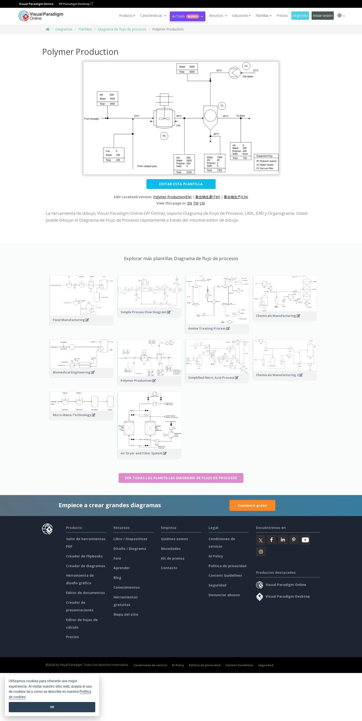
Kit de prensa (172, 558)
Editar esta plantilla (181, 184)
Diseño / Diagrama (130, 548)
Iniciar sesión (322, 15)
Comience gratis (252, 505)
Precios (282, 15)
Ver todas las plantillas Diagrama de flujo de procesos (181, 478)
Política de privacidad (227, 566)
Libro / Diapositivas (130, 538)
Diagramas (64, 29)
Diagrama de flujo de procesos (122, 29)
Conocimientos (127, 587)
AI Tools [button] (187, 16)
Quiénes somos (174, 538)
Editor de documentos (85, 592)
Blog (117, 577)
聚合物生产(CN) (236, 197)
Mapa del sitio (126, 614)
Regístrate (300, 15)
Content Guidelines (225, 575)
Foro (117, 558)
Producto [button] (127, 15)
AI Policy (216, 556)
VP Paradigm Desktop (76, 4)
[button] (153, 15)
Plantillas (85, 29)
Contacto (169, 567)
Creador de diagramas (85, 566)
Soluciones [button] (241, 15)
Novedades (171, 548)
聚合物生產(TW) (207, 197)
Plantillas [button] (264, 15)
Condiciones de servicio (150, 665)
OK (52, 707)
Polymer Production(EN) (172, 197)
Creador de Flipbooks (84, 556)
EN (189, 203)
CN (202, 203)
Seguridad (217, 585)
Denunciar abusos (224, 595)
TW (196, 203)
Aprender (122, 567)
